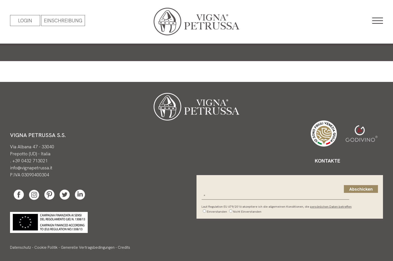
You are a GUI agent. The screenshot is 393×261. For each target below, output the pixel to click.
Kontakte (327, 161)
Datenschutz (20, 247)
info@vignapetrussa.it (31, 168)
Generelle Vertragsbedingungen (88, 247)
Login (25, 20)
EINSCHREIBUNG (63, 20)
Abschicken (361, 189)
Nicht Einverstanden (247, 212)
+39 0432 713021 (30, 161)
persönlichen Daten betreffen (331, 207)
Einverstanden (217, 212)
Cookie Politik (46, 247)
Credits (124, 247)
